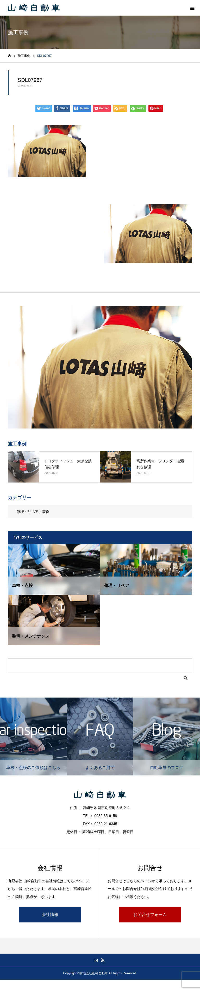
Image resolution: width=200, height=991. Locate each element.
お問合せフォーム (150, 914)
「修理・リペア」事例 (31, 512)
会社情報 (50, 914)
